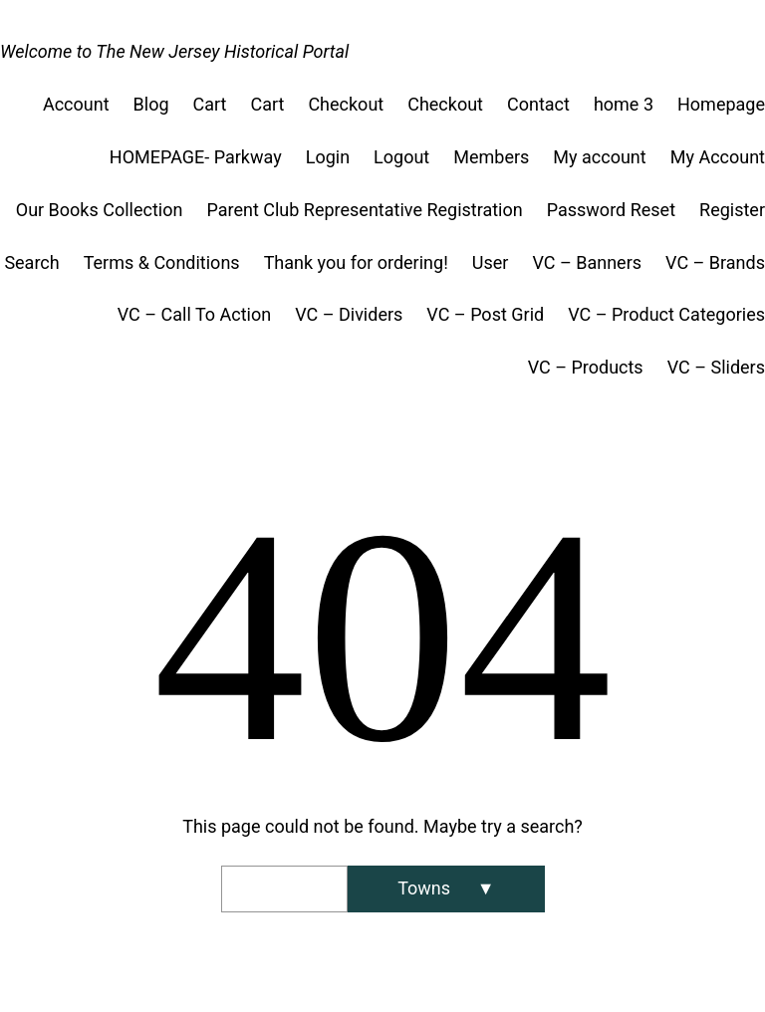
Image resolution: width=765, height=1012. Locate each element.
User (490, 262)
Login (328, 156)
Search (31, 262)
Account (76, 104)
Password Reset (611, 209)
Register (732, 209)
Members (491, 156)
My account (599, 156)
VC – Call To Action (194, 314)
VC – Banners (586, 262)
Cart (210, 104)
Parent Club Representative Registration (364, 209)
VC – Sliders (716, 367)
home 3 (623, 104)
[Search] (446, 889)
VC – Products (585, 367)
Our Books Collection (99, 209)
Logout (401, 156)
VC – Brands (715, 262)
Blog (151, 104)
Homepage (721, 104)
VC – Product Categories (666, 314)
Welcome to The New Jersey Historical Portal (174, 51)
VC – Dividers (348, 314)
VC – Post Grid (485, 314)
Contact (538, 104)
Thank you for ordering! (356, 262)
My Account (717, 156)
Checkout (345, 104)
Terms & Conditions (162, 262)
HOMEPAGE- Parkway (196, 156)
